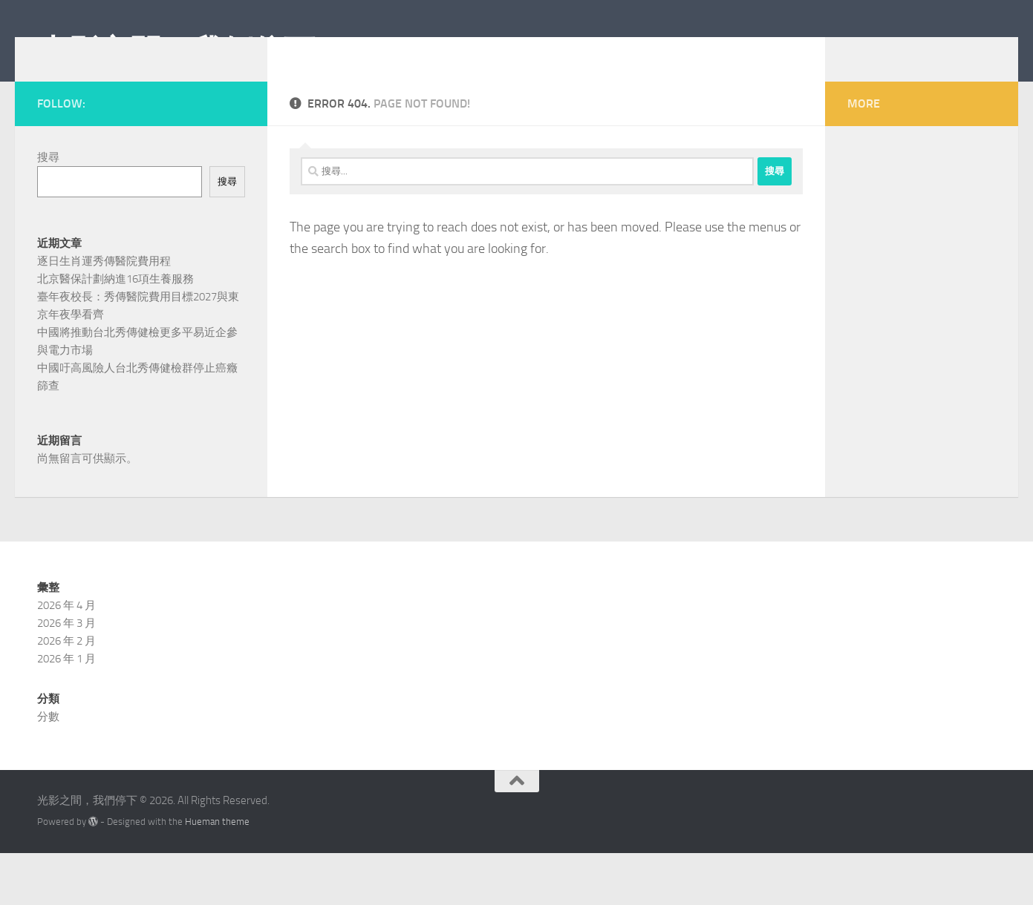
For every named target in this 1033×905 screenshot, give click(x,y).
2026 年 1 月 (66, 710)
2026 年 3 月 (66, 675)
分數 (48, 768)
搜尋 (48, 179)
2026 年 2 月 (66, 693)
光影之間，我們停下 (176, 51)
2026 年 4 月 (66, 657)
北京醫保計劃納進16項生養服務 (115, 301)
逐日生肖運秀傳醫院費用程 (104, 283)
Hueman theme (217, 873)
